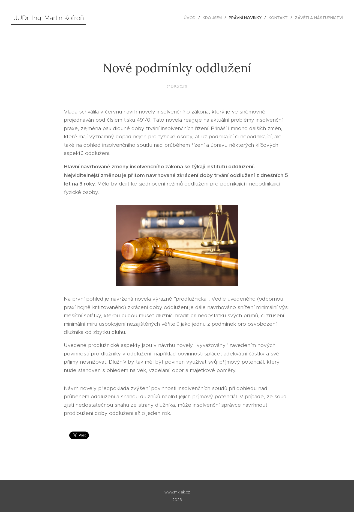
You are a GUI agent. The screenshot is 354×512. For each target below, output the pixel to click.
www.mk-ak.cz (177, 492)
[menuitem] (191, 18)
